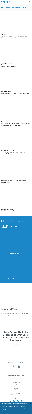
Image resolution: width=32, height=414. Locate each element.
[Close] (30, 403)
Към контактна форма (15, 378)
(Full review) (16, 345)
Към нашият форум (16, 379)
